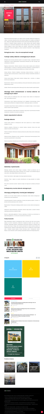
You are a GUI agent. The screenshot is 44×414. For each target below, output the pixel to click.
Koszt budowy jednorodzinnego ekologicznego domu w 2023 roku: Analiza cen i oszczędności (19, 408)
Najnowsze (13, 298)
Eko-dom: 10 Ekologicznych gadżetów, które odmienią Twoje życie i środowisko (17, 397)
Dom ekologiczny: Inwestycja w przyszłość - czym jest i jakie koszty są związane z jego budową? (20, 402)
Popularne (31, 298)
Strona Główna (6, 5)
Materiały (12, 313)
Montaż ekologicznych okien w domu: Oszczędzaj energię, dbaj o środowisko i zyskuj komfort (19, 395)
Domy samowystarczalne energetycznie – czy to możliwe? (14, 411)
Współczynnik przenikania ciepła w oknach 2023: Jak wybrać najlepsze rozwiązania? (18, 398)
